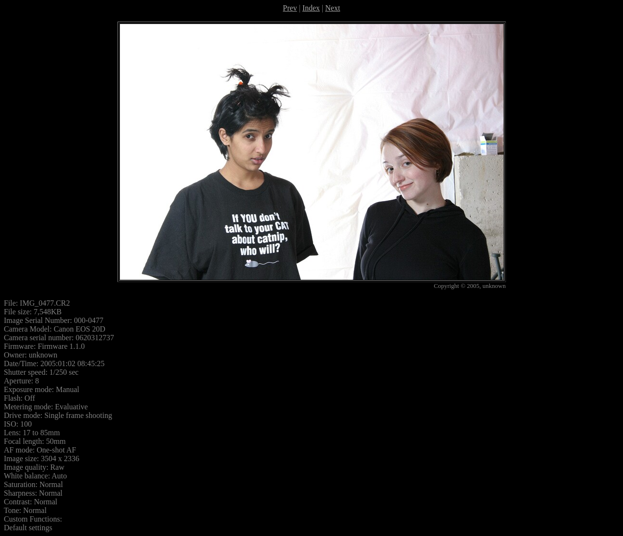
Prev (290, 8)
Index (310, 8)
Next (332, 8)
